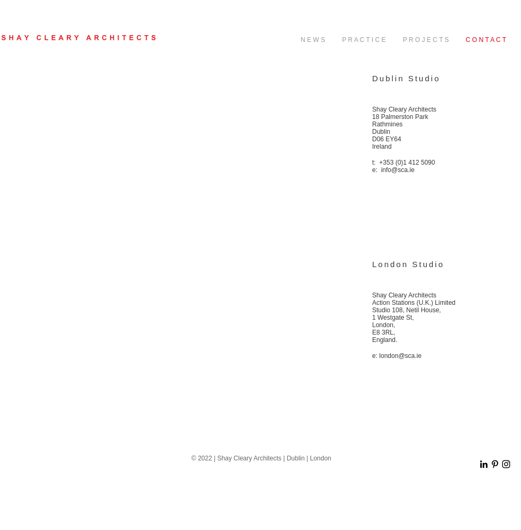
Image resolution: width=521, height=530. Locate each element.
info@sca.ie (398, 170)
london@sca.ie (400, 356)
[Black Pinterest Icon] (495, 464)
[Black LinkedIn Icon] (483, 464)
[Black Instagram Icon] (506, 464)
